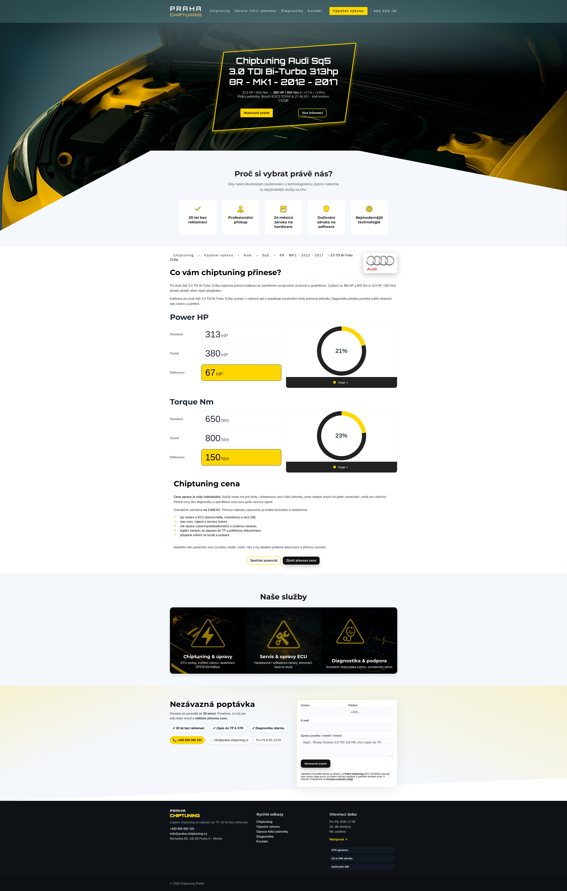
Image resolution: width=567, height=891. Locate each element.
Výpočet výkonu (348, 11)
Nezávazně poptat (256, 112)
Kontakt (315, 11)
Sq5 (265, 255)
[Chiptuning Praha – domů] (185, 813)
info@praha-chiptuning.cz (188, 833)
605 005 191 (385, 11)
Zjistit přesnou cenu (301, 560)
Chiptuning (220, 11)
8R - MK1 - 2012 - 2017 (302, 255)
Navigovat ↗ (338, 839)
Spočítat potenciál (264, 560)
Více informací (312, 112)
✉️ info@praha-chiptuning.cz (228, 740)
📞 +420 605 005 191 (187, 740)
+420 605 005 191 (182, 828)
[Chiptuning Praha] (186, 11)
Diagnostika (292, 11)
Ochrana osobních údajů (339, 779)
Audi (248, 255)
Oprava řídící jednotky (256, 11)
